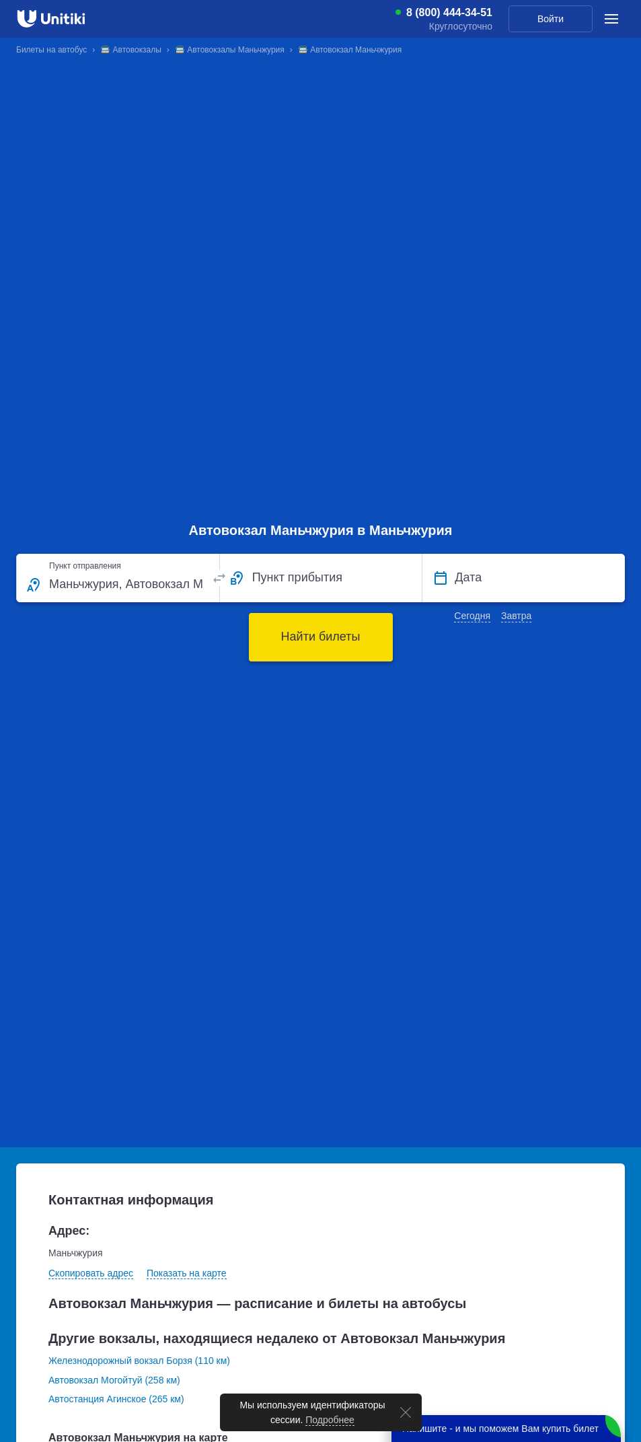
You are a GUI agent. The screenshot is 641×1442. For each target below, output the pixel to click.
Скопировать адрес (90, 1273)
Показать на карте (187, 1273)
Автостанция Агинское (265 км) (116, 1399)
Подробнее (329, 1419)
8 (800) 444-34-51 (449, 12)
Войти (550, 18)
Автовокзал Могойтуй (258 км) (114, 1380)
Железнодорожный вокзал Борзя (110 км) (139, 1360)
